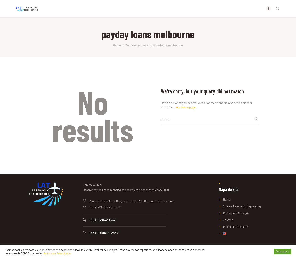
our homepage (186, 107)
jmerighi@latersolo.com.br (105, 207)
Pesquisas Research (236, 226)
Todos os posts (135, 45)
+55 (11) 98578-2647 (103, 233)
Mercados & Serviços (236, 213)
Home (117, 45)
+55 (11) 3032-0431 (102, 220)
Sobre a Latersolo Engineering (242, 206)
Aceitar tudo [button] (282, 251)
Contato (228, 220)
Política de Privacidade (57, 253)
